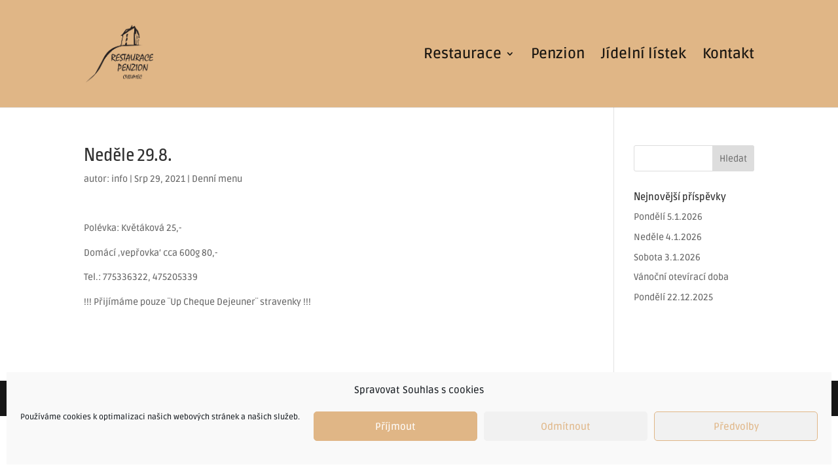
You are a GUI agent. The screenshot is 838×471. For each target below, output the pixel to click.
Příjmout (395, 426)
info (119, 178)
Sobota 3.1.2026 (667, 257)
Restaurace (462, 55)
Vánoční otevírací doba (681, 277)
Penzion (558, 55)
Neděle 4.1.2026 (668, 237)
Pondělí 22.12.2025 (673, 297)
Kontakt (728, 55)
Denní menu (217, 178)
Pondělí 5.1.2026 (668, 216)
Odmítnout (566, 426)
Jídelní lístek (643, 55)
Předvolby (736, 426)
